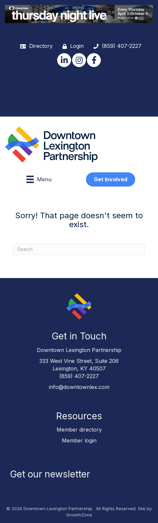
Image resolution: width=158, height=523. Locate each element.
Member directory (79, 429)
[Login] (71, 46)
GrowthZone (79, 514)
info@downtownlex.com (79, 387)
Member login (79, 440)
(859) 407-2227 (79, 376)
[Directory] (35, 46)
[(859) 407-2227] (115, 46)
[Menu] (39, 179)
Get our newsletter (50, 474)
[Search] (79, 249)
